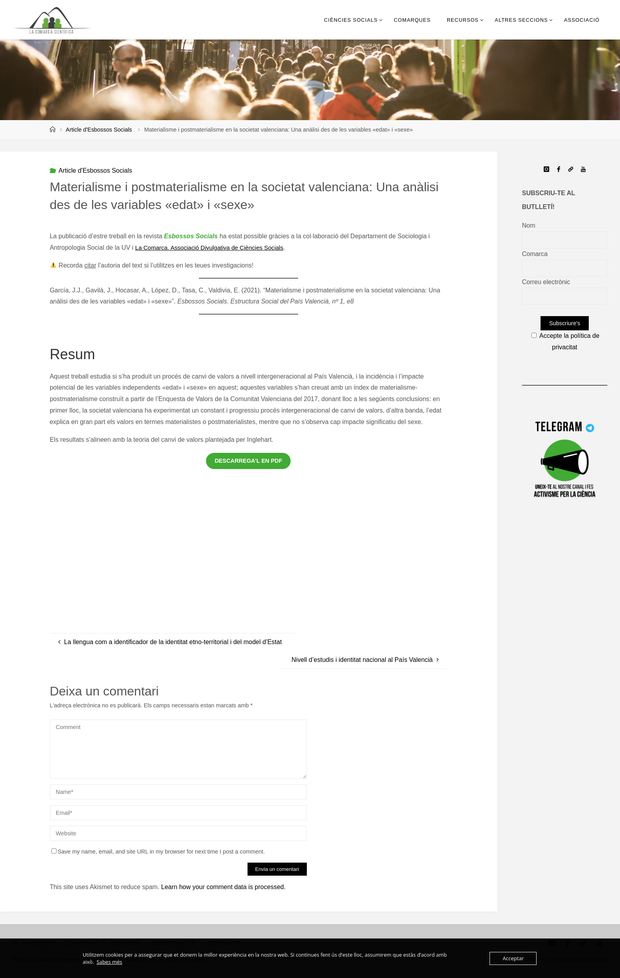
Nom (528, 225)
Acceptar (513, 958)
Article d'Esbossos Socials (99, 129)
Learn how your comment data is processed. (223, 887)
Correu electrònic (546, 282)
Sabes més (109, 961)
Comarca (535, 254)
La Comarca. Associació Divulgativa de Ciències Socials (214, 247)
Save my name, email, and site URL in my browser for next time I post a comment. (158, 851)
